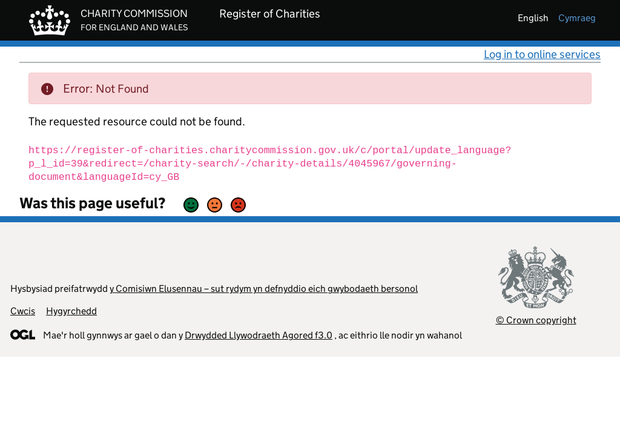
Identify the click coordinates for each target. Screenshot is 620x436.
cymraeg (577, 18)
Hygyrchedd (71, 311)
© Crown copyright (536, 320)
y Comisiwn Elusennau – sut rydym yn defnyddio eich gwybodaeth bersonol (264, 288)
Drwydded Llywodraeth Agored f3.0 (258, 335)
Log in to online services (542, 54)
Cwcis (22, 311)
